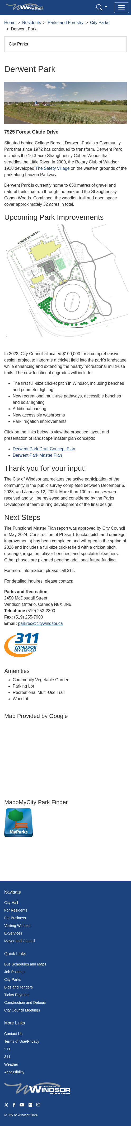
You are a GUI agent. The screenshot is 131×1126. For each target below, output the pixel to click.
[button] (101, 7)
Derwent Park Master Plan (37, 455)
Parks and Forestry (65, 22)
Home (10, 22)
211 (7, 1049)
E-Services (13, 933)
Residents (31, 22)
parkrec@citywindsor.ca (40, 623)
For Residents (15, 910)
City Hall (11, 902)
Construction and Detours (25, 1002)
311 (7, 1057)
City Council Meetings (22, 1010)
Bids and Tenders (18, 987)
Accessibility (14, 1072)
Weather (11, 1064)
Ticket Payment (17, 995)
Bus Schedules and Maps (25, 964)
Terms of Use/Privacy (21, 1041)
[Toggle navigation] (121, 7)
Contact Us (13, 1034)
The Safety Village (52, 168)
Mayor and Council (19, 941)
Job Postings (14, 972)
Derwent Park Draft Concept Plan (44, 449)
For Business (15, 918)
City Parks (99, 22)
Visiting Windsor (17, 925)
